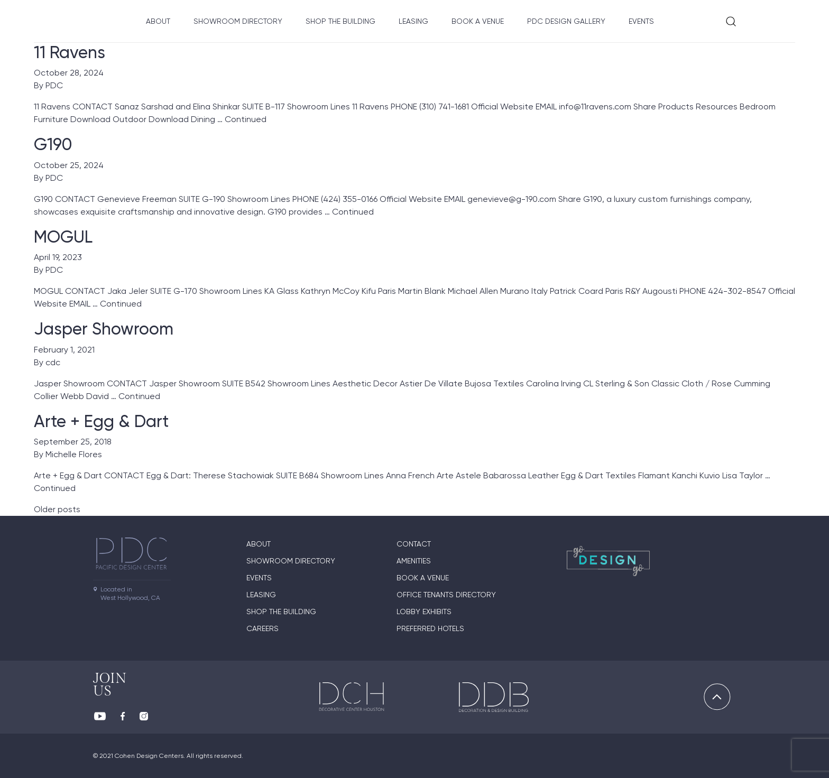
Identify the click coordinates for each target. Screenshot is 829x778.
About (158, 21)
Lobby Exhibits (424, 611)
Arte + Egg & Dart (101, 421)
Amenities (414, 561)
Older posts (57, 509)
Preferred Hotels (430, 628)
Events (641, 21)
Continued (245, 119)
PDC (54, 85)
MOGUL (63, 237)
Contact (414, 544)
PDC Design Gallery (566, 21)
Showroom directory (238, 21)
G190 (53, 144)
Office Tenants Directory (446, 594)
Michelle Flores (73, 454)
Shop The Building (340, 21)
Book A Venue (478, 21)
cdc (52, 362)
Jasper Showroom (103, 329)
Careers (262, 628)
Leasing (413, 21)
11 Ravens (69, 52)
